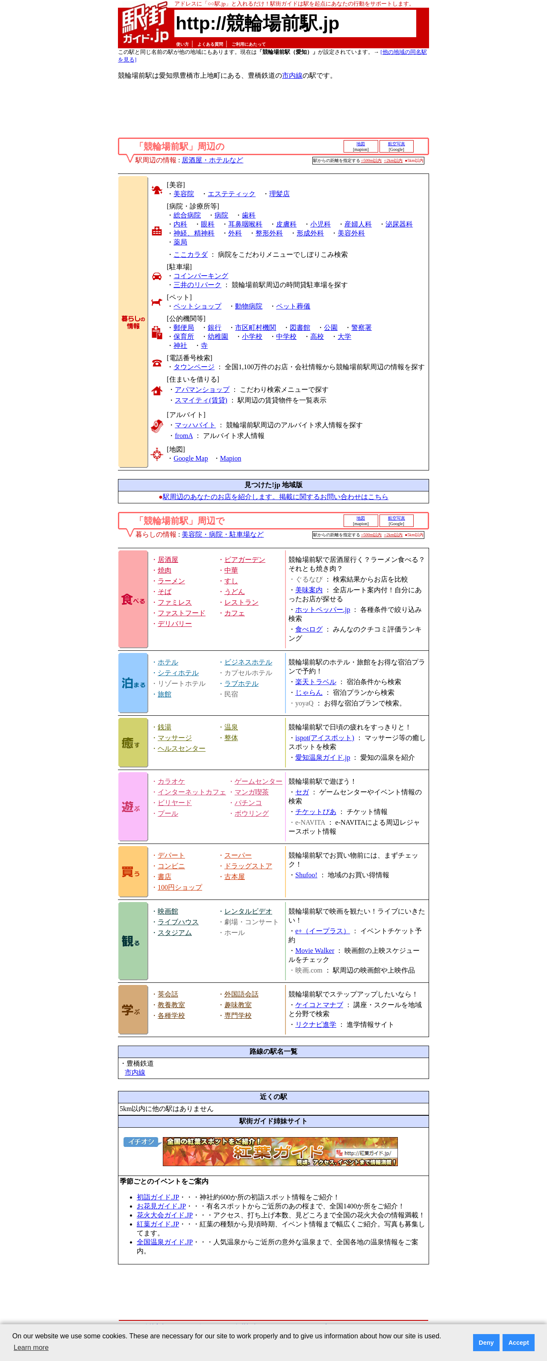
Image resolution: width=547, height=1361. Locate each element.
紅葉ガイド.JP (158, 1224)
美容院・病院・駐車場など (223, 534)
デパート (171, 855)
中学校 (286, 336)
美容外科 (351, 233)
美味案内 (309, 590)
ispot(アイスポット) (324, 737)
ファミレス (175, 602)
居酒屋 (168, 559)
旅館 (164, 694)
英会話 (168, 994)
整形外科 (269, 233)
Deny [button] (486, 1342)
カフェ (234, 613)
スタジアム (175, 932)
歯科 (249, 215)
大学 (344, 336)
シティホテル (178, 672)
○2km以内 (393, 160)
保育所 (184, 336)
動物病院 (248, 306)
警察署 (361, 327)
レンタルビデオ (248, 911)
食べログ (309, 629)
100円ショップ (180, 887)
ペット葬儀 (293, 306)
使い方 (182, 44)
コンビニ (171, 866)
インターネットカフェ (192, 792)
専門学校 (238, 1015)
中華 (231, 570)
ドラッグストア (248, 866)
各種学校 (171, 1015)
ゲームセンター (258, 781)
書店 (164, 876)
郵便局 (184, 327)
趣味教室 (238, 1004)
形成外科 (310, 233)
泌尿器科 (399, 224)
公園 (331, 327)
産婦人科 (358, 224)
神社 (180, 345)
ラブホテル (241, 683)
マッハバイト (195, 425)
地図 (360, 143)
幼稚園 (218, 336)
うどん (234, 591)
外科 (235, 233)
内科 (180, 224)
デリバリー (175, 623)
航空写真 (396, 143)
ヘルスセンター (182, 748)
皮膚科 (286, 224)
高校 (317, 336)
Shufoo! (306, 875)
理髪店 (279, 193)
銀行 (214, 327)
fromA (184, 435)
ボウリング (252, 813)
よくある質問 (210, 44)
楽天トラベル (315, 681)
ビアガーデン (244, 559)
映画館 (168, 911)
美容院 (184, 193)
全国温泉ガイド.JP (165, 1242)
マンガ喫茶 (252, 792)
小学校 (252, 336)
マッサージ (175, 737)
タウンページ (194, 366)
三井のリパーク (197, 284)
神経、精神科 (194, 233)
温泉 (231, 727)
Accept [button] (519, 1342)
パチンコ (248, 802)
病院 (221, 215)
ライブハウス (178, 922)
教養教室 (171, 1004)
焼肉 (164, 570)
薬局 (180, 242)
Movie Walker (314, 950)
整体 (231, 737)
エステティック (232, 193)
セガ (302, 792)
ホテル (168, 662)
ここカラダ (191, 254)
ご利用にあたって (249, 44)
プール (168, 813)
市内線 (292, 75)
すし (231, 581)
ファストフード (182, 613)
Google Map (191, 458)
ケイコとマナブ (319, 1004)
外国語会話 (241, 994)
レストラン (241, 602)
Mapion (230, 458)
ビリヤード (175, 802)
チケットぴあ (315, 811)
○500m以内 (371, 160)
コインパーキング (201, 275)
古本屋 (234, 876)
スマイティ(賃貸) (201, 400)
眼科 (208, 224)
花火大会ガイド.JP (165, 1215)
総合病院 (187, 215)
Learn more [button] (31, 1347)
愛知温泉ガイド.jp (322, 757)
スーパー (238, 855)
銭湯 (164, 727)
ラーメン (171, 581)
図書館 (300, 327)
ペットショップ (197, 306)
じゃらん (309, 692)
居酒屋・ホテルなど (212, 160)
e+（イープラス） (322, 931)
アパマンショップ (202, 389)
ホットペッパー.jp (322, 609)
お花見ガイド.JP (161, 1206)
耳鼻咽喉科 (245, 224)
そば (164, 591)
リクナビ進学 (315, 1024)
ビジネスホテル (248, 662)
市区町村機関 (255, 327)
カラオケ (171, 781)
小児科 (320, 224)
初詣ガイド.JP (158, 1197)
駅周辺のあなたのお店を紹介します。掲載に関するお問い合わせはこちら (275, 496)
